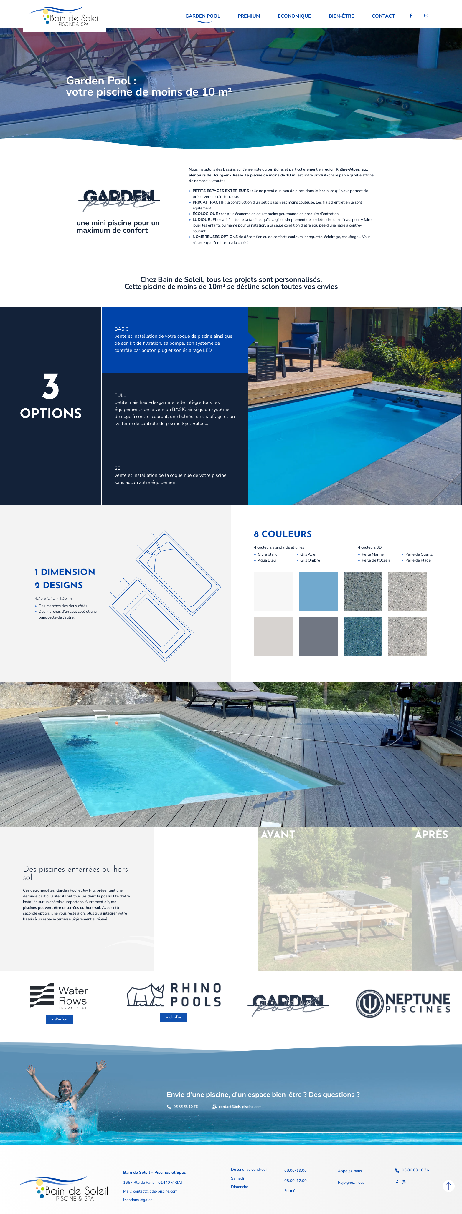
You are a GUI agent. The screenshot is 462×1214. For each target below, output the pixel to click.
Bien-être (341, 16)
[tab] (174, 340)
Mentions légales (137, 1200)
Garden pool (202, 16)
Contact (383, 16)
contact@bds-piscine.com (154, 1191)
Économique (294, 16)
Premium (249, 16)
